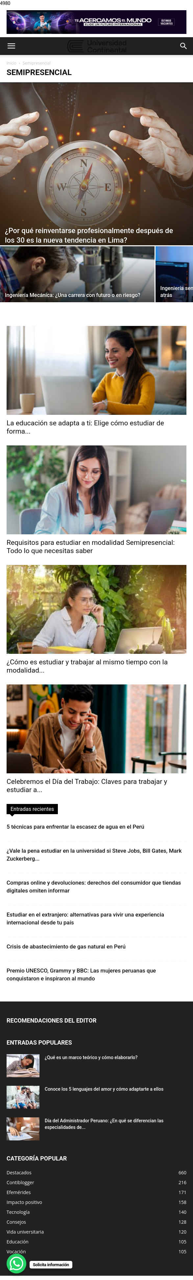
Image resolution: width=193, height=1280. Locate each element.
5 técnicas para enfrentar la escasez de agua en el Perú (75, 826)
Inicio (11, 63)
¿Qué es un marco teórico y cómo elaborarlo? (91, 1057)
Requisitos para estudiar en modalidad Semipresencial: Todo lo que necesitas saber (91, 547)
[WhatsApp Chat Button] (16, 1263)
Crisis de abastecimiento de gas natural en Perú (66, 946)
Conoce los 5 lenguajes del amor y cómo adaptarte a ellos (104, 1089)
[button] (11, 46)
